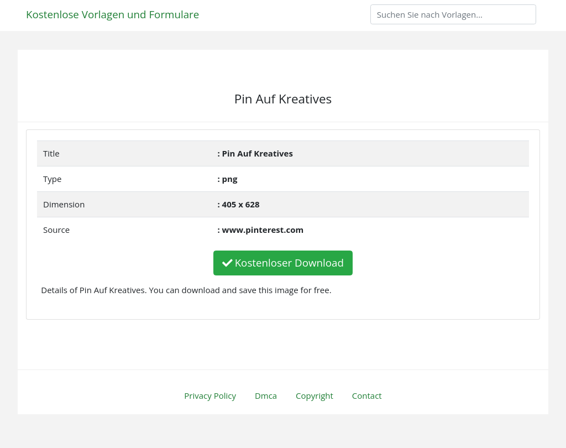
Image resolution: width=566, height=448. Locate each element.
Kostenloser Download (283, 262)
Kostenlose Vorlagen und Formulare (112, 14)
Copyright (314, 395)
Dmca (266, 395)
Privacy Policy (210, 395)
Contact (367, 395)
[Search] (453, 14)
